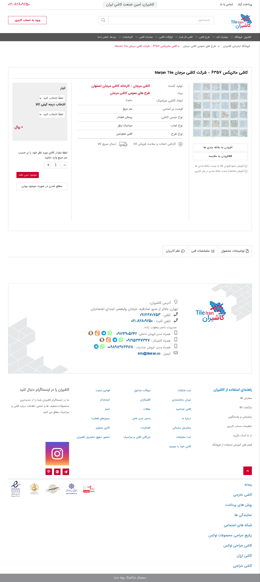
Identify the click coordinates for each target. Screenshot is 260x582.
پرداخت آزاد (245, 4)
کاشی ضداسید (183, 409)
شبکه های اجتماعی (238, 525)
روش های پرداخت (238, 505)
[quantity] (56, 165)
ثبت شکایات (184, 390)
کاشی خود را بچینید (180, 446)
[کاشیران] (236, 21)
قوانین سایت (103, 390)
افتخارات (145, 428)
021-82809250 (19, 5)
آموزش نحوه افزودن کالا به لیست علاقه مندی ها (219, 166)
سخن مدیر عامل (141, 418)
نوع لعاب (177, 125)
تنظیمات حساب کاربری (239, 426)
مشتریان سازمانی (181, 428)
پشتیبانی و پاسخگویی (240, 417)
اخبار (107, 409)
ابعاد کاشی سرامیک (170, 101)
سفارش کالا (246, 398)
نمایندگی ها (243, 515)
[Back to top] (247, 471)
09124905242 (126, 334)
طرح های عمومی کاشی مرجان (130, 93)
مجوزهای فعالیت (100, 418)
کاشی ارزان (244, 556)
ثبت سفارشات (183, 437)
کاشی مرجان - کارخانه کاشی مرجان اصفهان (120, 86)
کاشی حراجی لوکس (237, 546)
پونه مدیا (119, 577)
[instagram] (57, 453)
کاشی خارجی (242, 495)
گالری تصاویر (103, 428)
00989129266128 (120, 347)
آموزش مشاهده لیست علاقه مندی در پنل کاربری (219, 171)
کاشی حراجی (242, 566)
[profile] (27, 20)
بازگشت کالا (245, 407)
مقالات (146, 409)
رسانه (248, 485)
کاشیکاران (145, 400)
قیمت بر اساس (172, 109)
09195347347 (138, 341)
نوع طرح (177, 134)
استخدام (105, 400)
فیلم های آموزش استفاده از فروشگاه (232, 445)
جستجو (103, 20)
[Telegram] (66, 472)
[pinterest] (49, 472)
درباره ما (186, 418)
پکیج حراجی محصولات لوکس (230, 535)
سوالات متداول (142, 390)
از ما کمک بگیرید (242, 435)
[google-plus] (57, 472)
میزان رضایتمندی (181, 400)
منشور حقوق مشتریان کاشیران (93, 437)
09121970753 (150, 315)
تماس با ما (226, 4)
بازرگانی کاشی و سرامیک (137, 437)
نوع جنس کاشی (172, 117)
